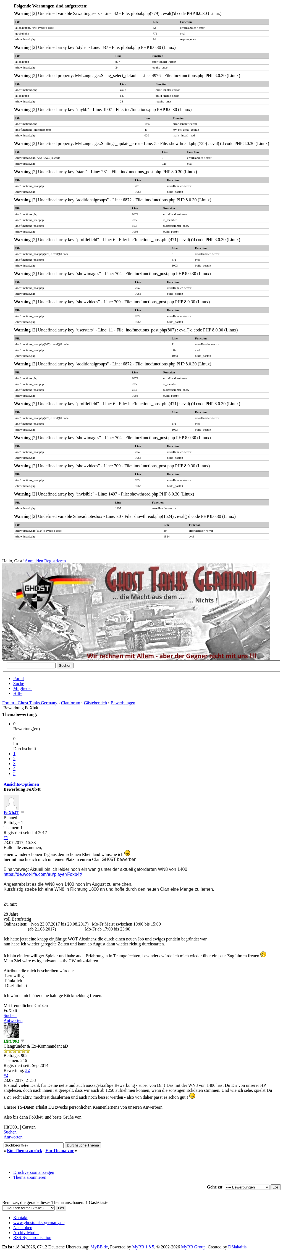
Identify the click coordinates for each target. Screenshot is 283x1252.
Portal (18, 678)
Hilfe (17, 693)
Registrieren (55, 560)
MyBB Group (193, 1247)
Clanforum (70, 702)
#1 (6, 837)
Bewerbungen (123, 702)
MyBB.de (99, 1247)
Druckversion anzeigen (33, 1172)
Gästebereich (95, 702)
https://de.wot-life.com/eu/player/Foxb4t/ (43, 874)
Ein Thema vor (59, 1150)
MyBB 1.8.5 (143, 1247)
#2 (6, 1075)
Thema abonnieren (29, 1177)
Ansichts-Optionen (21, 784)
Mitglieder (22, 688)
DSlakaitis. (238, 1247)
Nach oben (22, 1227)
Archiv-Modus (26, 1232)
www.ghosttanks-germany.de (38, 1222)
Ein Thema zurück (24, 1150)
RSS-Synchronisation (32, 1237)
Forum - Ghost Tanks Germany (29, 702)
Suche (18, 683)
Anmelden (34, 560)
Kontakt (20, 1217)
